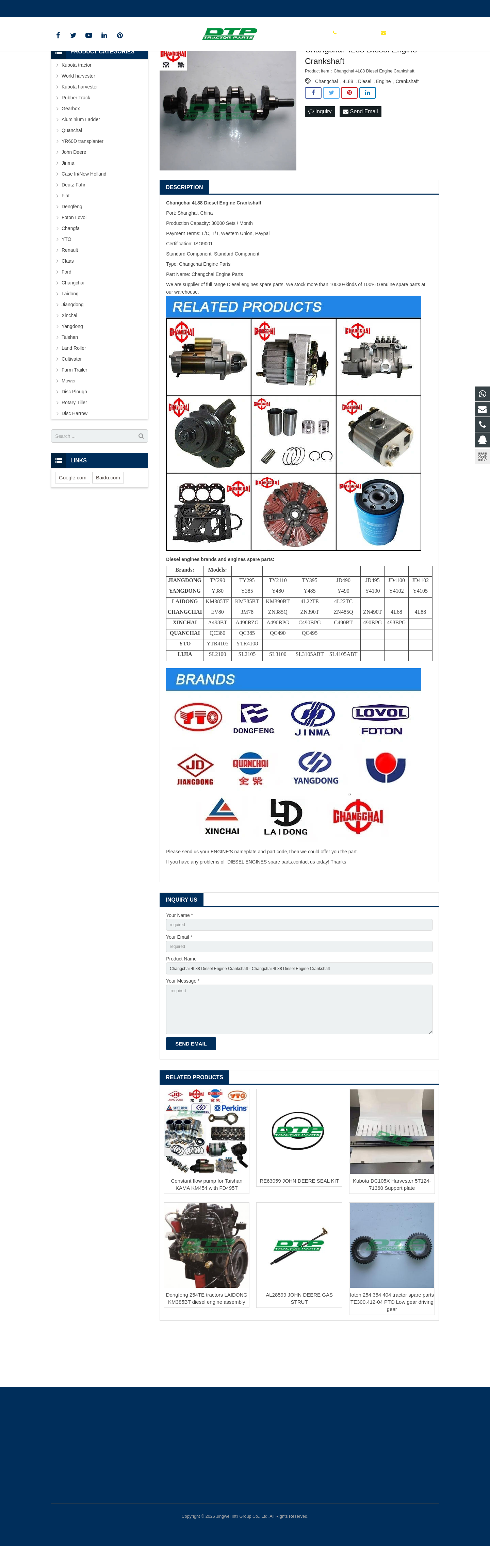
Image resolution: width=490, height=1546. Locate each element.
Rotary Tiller (74, 448)
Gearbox (71, 154)
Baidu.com (108, 523)
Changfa (71, 274)
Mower (69, 426)
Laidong (70, 339)
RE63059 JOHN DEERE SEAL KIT (299, 1239)
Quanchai (72, 176)
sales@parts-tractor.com (131, 7)
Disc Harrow (74, 459)
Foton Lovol (74, 263)
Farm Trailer (74, 415)
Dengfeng (72, 252)
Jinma (68, 208)
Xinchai (69, 361)
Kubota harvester (80, 132)
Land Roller (74, 393)
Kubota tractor (77, 110)
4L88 (348, 127)
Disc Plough (74, 437)
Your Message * (182, 1031)
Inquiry (319, 157)
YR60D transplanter (82, 187)
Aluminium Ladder (81, 165)
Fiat (65, 241)
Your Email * (179, 984)
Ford (66, 317)
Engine (383, 127)
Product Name (181, 1007)
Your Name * (179, 961)
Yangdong (72, 372)
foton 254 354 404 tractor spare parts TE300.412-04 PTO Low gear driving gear (392, 1360)
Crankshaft (407, 127)
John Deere (74, 197)
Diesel (364, 127)
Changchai (326, 127)
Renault (70, 295)
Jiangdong (73, 350)
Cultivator (72, 404)
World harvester (78, 121)
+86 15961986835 (75, 7)
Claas (68, 306)
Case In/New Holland (84, 219)
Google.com (72, 523)
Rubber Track (76, 143)
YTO (66, 284)
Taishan (70, 382)
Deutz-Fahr (73, 230)
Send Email (360, 157)
